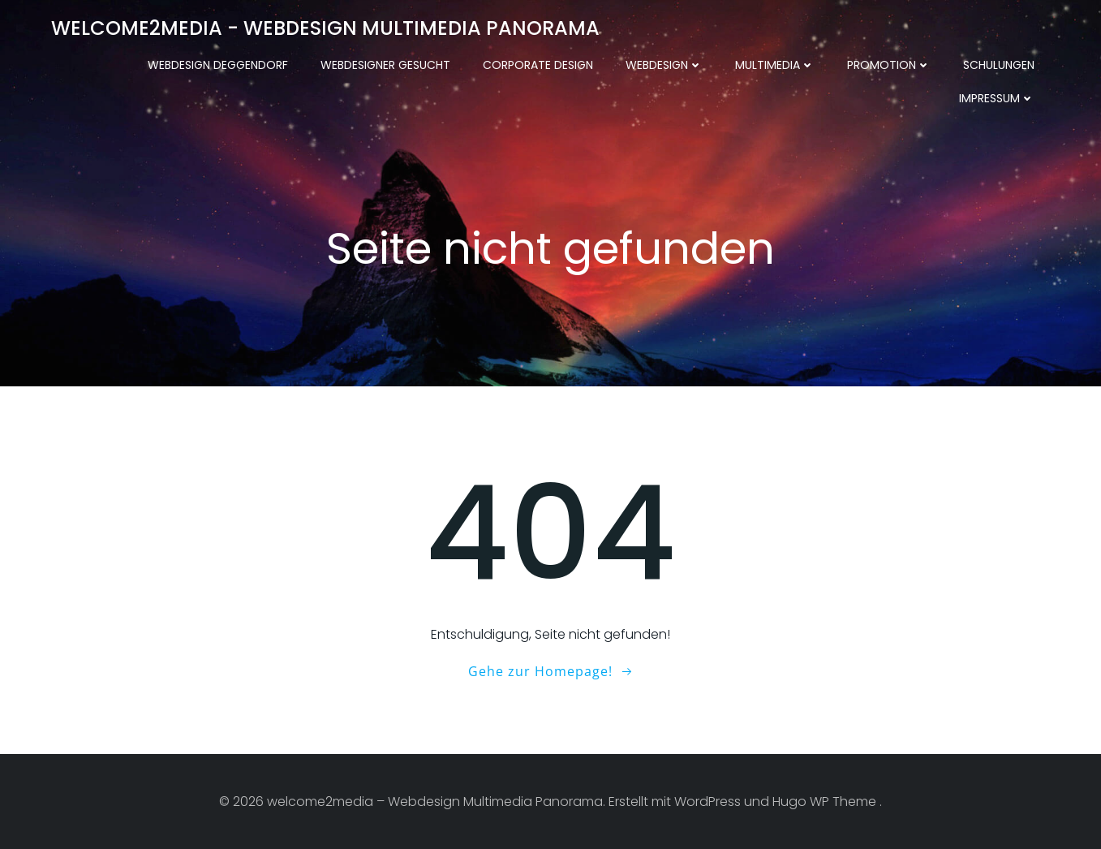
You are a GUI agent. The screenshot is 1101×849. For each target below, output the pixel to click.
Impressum (996, 98)
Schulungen (998, 65)
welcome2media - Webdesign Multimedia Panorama (325, 28)
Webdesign (664, 65)
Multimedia (775, 65)
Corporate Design (538, 65)
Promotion (889, 65)
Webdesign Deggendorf (218, 65)
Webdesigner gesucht (385, 65)
